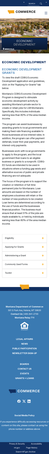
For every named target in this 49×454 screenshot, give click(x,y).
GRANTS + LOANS (24, 378)
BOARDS (24, 364)
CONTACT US (24, 369)
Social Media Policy (24, 416)
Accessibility (36, 444)
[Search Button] (41, 3)
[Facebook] (19, 401)
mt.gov (17, 448)
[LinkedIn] (29, 401)
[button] (46, 3)
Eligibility (9, 238)
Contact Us (16, 314)
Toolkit (8, 273)
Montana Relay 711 (24, 318)
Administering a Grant (15, 256)
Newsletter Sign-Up (24, 353)
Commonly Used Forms (16, 264)
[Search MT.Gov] (33, 4)
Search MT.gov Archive (25, 452)
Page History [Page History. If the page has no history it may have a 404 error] (31, 448)
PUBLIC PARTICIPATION (24, 349)
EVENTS (24, 374)
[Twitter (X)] (24, 401)
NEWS (24, 344)
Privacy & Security (17, 444)
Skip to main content (11, 3)
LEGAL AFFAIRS (24, 339)
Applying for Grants (14, 247)
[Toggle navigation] (46, 13)
